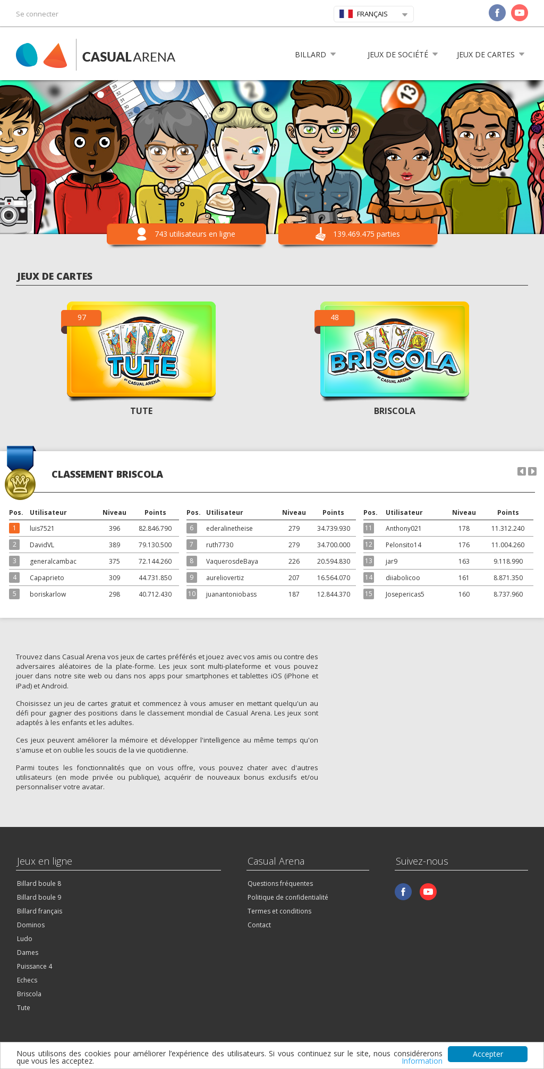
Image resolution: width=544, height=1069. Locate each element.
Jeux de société (398, 54)
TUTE (141, 411)
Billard (310, 54)
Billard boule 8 (39, 883)
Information (422, 1061)
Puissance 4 (34, 966)
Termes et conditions (279, 911)
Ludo (24, 938)
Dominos (31, 924)
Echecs (27, 980)
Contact (259, 924)
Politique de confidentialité (288, 897)
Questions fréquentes (280, 883)
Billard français (39, 911)
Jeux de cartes (486, 54)
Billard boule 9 (39, 897)
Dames (27, 952)
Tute (23, 1007)
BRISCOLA (394, 411)
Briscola (29, 993)
